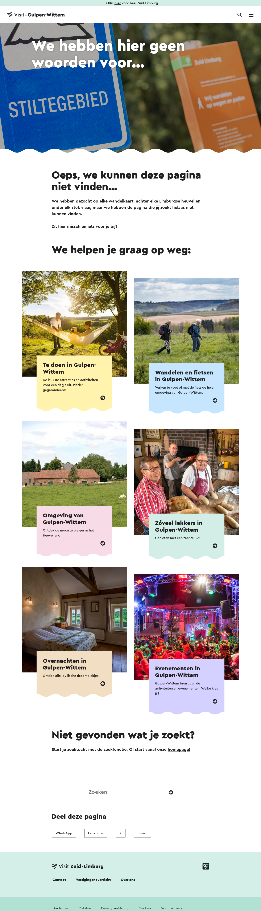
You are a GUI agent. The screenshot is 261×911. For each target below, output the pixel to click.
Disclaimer (61, 908)
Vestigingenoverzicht (93, 879)
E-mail (142, 833)
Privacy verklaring (115, 908)
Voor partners (171, 908)
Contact (59, 879)
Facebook (96, 833)
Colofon (85, 908)
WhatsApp (63, 833)
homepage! (179, 749)
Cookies (145, 908)
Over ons (128, 879)
